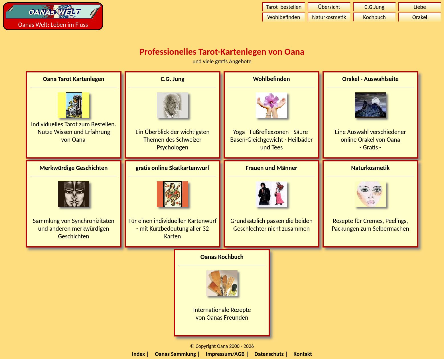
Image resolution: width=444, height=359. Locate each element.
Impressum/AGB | (227, 353)
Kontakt (302, 353)
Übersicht (329, 6)
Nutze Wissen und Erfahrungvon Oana (74, 135)
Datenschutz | (271, 353)
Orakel (419, 17)
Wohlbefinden (283, 17)
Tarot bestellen (284, 6)
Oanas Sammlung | (177, 353)
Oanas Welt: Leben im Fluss (53, 17)
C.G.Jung (374, 6)
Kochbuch (374, 17)
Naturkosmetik (329, 17)
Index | (140, 353)
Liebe (419, 6)
